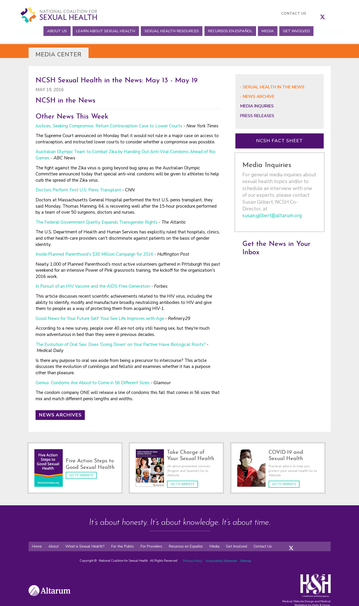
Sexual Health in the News (273, 87)
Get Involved (301, 30)
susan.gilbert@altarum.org (272, 215)
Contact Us (293, 13)
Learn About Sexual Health (102, 30)
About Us (52, 30)
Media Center (59, 54)
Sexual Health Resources (170, 30)
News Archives (60, 415)
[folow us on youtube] (305, 543)
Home (37, 545)
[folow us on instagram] (295, 543)
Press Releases (257, 116)
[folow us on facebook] (286, 543)
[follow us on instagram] (327, 13)
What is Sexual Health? (85, 545)
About (53, 545)
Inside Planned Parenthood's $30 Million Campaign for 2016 (94, 254)
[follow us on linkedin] (331, 13)
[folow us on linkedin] (300, 543)
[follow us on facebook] (318, 13)
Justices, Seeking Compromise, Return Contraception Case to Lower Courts (109, 126)
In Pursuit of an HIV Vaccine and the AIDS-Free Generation (93, 286)
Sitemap (245, 560)
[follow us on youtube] (336, 13)
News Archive (258, 96)
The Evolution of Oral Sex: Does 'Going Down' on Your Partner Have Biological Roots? (121, 345)
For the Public (122, 545)
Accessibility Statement (221, 560)
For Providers (151, 545)
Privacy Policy (192, 560)
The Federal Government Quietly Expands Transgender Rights (97, 222)
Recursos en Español (231, 30)
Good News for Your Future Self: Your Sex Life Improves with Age (100, 319)
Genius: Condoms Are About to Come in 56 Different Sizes (92, 383)
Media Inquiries (257, 106)
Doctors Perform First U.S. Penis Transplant (78, 190)
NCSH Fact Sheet (279, 141)
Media (271, 30)
